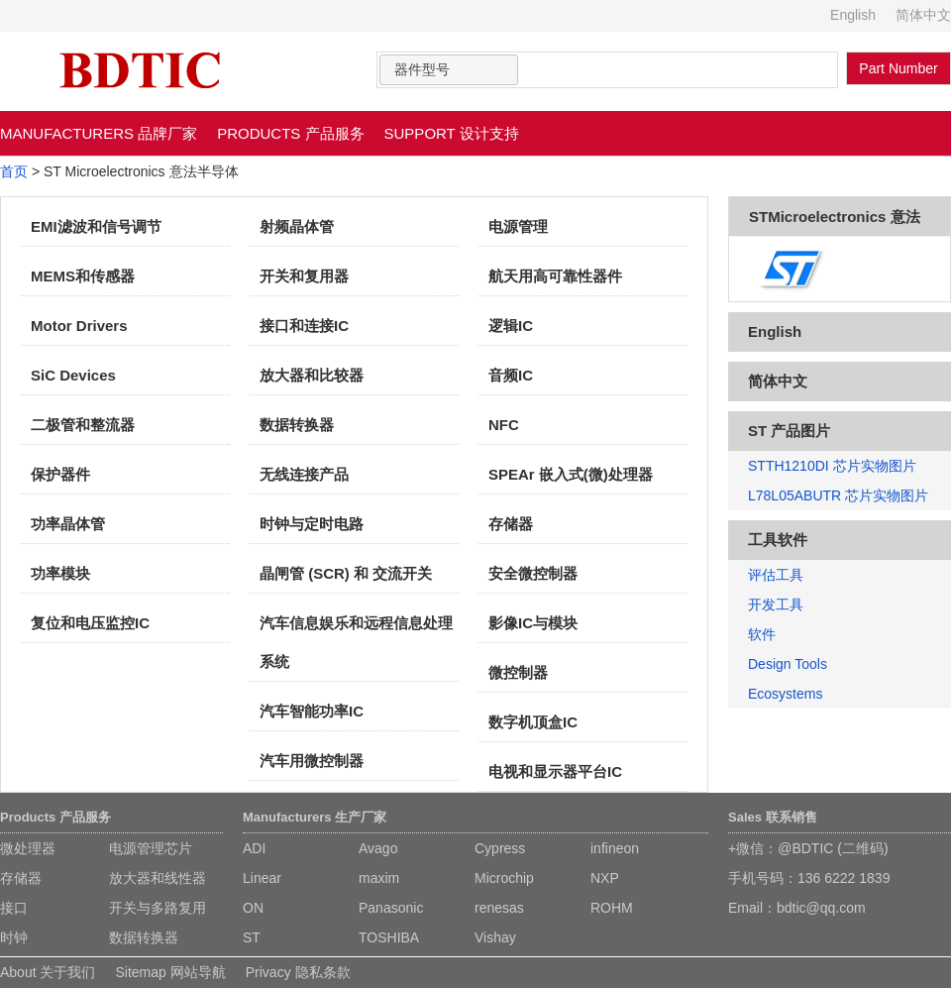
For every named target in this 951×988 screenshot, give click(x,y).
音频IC (510, 375)
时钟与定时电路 (312, 523)
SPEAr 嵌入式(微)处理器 (570, 474)
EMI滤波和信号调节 (96, 226)
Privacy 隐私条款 (298, 972)
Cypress (500, 848)
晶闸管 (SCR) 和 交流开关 (346, 573)
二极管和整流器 (83, 424)
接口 (14, 908)
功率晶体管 (68, 523)
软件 (762, 634)
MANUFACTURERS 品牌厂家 (98, 133)
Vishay (495, 937)
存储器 (510, 523)
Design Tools (787, 664)
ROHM (611, 908)
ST (252, 937)
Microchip (504, 878)
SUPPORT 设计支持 (451, 133)
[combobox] (448, 70)
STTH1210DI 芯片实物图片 (832, 466)
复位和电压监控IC (90, 622)
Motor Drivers (79, 325)
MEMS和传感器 (83, 276)
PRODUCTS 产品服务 (290, 133)
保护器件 (60, 474)
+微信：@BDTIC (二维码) (808, 848)
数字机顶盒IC (533, 722)
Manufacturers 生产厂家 (314, 817)
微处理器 (27, 848)
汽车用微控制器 (312, 760)
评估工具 (775, 575)
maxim (379, 878)
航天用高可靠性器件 (555, 276)
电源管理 (518, 226)
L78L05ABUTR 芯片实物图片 (838, 495)
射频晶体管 (297, 226)
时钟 (14, 937)
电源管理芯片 (150, 848)
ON (253, 908)
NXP (604, 878)
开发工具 (775, 604)
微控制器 (518, 672)
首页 (14, 171)
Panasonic (391, 908)
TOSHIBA (389, 937)
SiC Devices (73, 375)
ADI (254, 848)
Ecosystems (785, 694)
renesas (499, 908)
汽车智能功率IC (312, 711)
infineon (614, 848)
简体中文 (923, 15)
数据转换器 (297, 424)
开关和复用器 (304, 276)
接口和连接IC (304, 325)
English (853, 15)
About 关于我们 (47, 972)
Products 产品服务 (55, 817)
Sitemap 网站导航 (170, 972)
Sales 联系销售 (772, 817)
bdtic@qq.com (821, 908)
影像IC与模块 (533, 622)
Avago (378, 848)
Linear (262, 878)
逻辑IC (510, 325)
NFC (503, 424)
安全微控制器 (533, 573)
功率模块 (60, 573)
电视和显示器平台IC (555, 771)
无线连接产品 (304, 474)
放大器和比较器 (312, 375)
